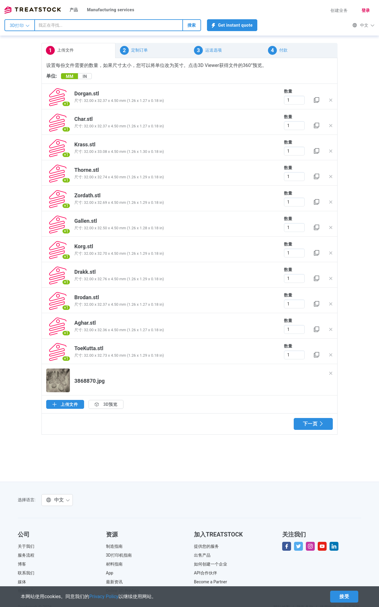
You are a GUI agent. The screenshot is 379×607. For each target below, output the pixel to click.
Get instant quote (232, 25)
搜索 (191, 25)
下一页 (313, 424)
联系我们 (26, 573)
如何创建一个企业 (210, 564)
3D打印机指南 (119, 555)
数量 (288, 91)
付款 (278, 50)
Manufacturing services (110, 9)
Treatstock (32, 10)
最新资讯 (114, 581)
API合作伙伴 (205, 573)
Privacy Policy (103, 596)
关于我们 (26, 546)
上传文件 (60, 50)
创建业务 (339, 10)
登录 (366, 10)
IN (85, 76)
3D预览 (106, 404)
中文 (363, 25)
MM (69, 76)
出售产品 (202, 555)
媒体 (22, 581)
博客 (22, 564)
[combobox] (108, 25)
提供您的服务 (206, 546)
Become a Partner (210, 581)
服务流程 (26, 555)
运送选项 (208, 50)
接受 (344, 596)
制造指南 (114, 546)
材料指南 (114, 564)
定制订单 (134, 50)
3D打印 (20, 25)
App (109, 573)
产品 (74, 9)
